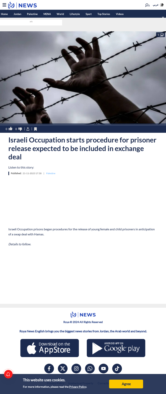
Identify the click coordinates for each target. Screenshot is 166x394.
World (60, 14)
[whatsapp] (90, 368)
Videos (120, 14)
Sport (89, 14)
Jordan (17, 14)
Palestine (32, 14)
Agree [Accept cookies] (126, 384)
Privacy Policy (77, 386)
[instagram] (76, 368)
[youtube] (103, 368)
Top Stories (103, 14)
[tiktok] (117, 368)
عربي (156, 4)
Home (4, 14)
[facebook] (49, 368)
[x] (63, 368)
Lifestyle (75, 14)
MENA (47, 14)
